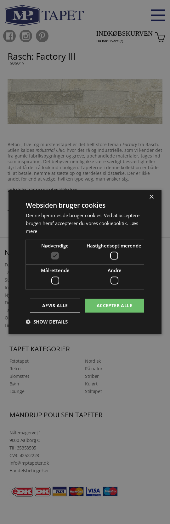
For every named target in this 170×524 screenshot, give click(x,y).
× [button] (151, 197)
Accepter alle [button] (114, 305)
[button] (47, 322)
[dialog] (85, 262)
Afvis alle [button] (55, 305)
